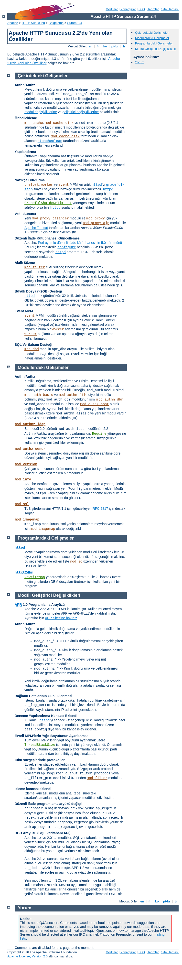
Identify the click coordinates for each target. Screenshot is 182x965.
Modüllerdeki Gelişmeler (152, 38)
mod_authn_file (73, 395)
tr (124, 46)
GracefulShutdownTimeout (48, 203)
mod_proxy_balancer (50, 218)
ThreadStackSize (39, 745)
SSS (142, 9)
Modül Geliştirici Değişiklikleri (155, 49)
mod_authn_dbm (109, 399)
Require (99, 434)
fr (98, 46)
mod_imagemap (27, 519)
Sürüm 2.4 (74, 23)
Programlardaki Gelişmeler (154, 43)
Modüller (112, 9)
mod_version (26, 464)
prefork (31, 185)
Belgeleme (56, 23)
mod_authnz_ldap (30, 424)
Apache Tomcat (36, 228)
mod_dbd (31, 349)
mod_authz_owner (30, 449)
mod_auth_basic (38, 395)
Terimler (153, 9)
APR (18, 605)
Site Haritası (170, 9)
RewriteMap (34, 577)
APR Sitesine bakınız (61, 618)
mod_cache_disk (59, 123)
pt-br (114, 46)
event (64, 185)
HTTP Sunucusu (33, 23)
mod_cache (33, 123)
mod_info (23, 479)
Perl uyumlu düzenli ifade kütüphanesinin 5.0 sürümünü (80, 243)
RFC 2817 (100, 508)
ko (105, 46)
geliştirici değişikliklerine (81, 112)
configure (66, 247)
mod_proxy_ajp (96, 223)
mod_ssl (22, 504)
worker (47, 185)
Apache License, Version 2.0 (27, 956)
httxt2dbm (24, 573)
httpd (97, 185)
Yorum (139, 62)
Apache (12, 23)
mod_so (76, 562)
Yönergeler (128, 9)
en (90, 46)
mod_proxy (95, 218)
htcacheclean (50, 141)
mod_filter (34, 267)
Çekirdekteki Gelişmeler (152, 32)
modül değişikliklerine (40, 112)
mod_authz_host (94, 404)
